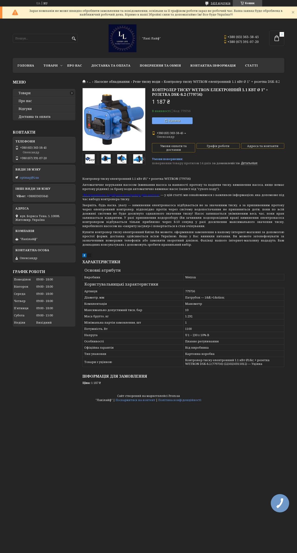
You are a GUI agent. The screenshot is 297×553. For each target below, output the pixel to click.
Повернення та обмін (160, 65)
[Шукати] (74, 39)
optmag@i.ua (29, 177)
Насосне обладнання (112, 82)
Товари (50, 65)
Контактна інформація (213, 65)
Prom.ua (174, 396)
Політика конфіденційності (179, 400)
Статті (251, 65)
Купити (174, 121)
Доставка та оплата (110, 65)
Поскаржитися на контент (135, 400)
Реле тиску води (146, 82)
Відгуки (25, 109)
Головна (25, 65)
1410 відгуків (220, 3)
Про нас (74, 65)
